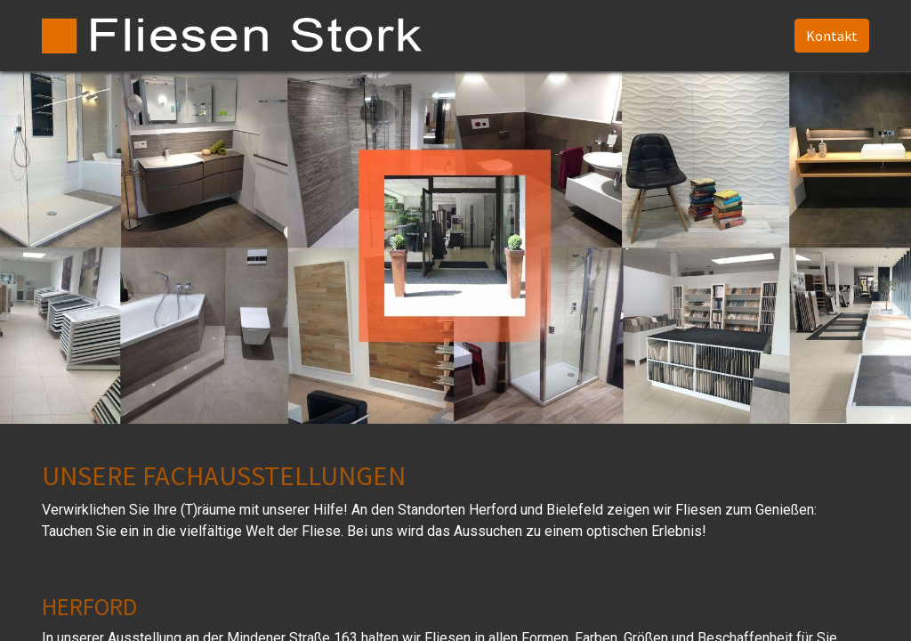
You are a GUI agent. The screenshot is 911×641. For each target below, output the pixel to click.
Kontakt (832, 36)
